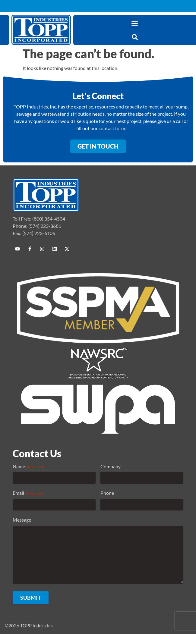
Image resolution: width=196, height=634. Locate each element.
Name (28, 466)
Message (22, 520)
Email (28, 493)
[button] (134, 23)
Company (110, 466)
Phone (107, 493)
